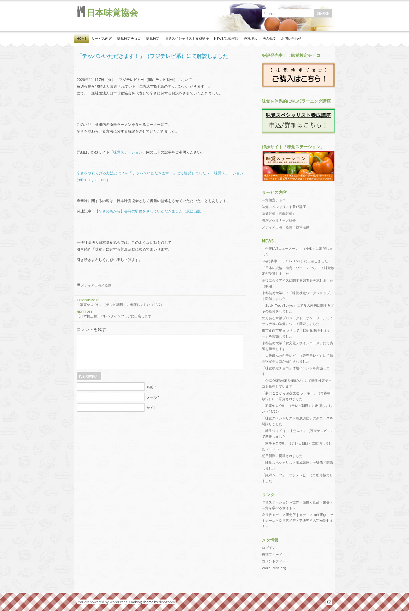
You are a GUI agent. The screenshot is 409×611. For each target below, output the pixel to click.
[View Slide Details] (298, 75)
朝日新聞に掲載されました (282, 455)
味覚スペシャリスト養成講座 (187, 38)
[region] (298, 75)
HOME (81, 38)
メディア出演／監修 (96, 285)
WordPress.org (274, 568)
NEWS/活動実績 (226, 38)
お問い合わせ (291, 38)
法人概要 (269, 38)
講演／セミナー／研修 (279, 220)
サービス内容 (102, 38)
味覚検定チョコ (129, 38)
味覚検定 (153, 38)
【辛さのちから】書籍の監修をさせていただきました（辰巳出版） (149, 211)
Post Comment (89, 376)
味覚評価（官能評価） (279, 213)
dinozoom (167, 602)
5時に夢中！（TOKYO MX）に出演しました (295, 261)
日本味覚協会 (112, 12)
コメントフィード (275, 561)
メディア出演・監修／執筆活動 (285, 227)
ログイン (268, 547)
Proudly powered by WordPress (102, 602)
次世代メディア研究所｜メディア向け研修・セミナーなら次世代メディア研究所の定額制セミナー (297, 520)
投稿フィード (272, 554)
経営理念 (250, 38)
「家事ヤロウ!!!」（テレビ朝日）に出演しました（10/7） (160, 302)
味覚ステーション (127, 152)
